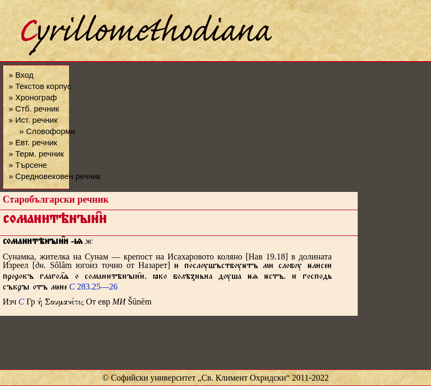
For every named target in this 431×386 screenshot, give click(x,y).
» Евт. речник (33, 142)
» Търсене (28, 164)
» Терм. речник (36, 153)
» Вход (21, 74)
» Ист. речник (33, 119)
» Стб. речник (34, 108)
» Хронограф (33, 97)
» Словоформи (47, 131)
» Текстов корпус (40, 86)
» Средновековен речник (55, 176)
